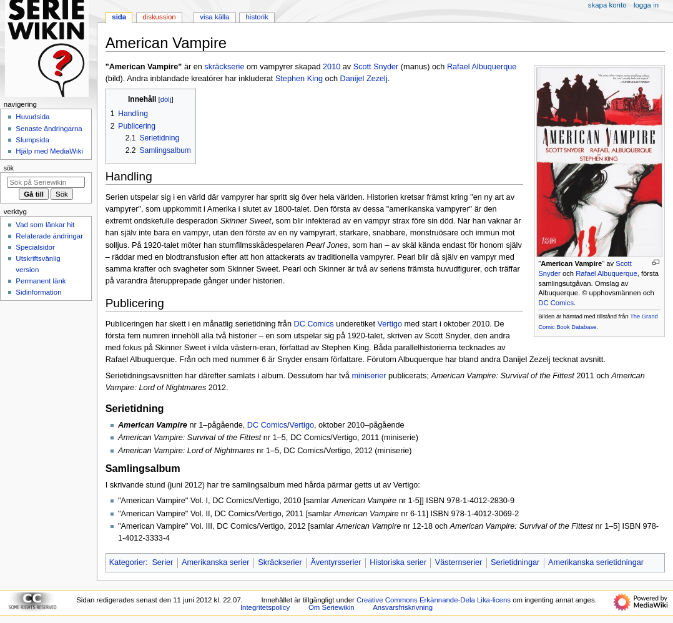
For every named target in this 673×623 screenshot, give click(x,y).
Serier (162, 562)
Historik (257, 17)
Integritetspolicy (265, 607)
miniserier (369, 375)
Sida (119, 17)
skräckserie (224, 66)
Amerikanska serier (216, 562)
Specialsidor (35, 247)
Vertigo (389, 324)
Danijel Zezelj (364, 78)
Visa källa (214, 17)
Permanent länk (41, 281)
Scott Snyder (376, 66)
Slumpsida (32, 140)
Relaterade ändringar (49, 236)
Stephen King (299, 78)
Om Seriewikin (331, 607)
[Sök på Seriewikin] (46, 182)
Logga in (646, 5)
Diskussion (158, 17)
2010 (331, 66)
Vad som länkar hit (45, 224)
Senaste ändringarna (49, 128)
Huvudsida (32, 116)
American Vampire (571, 263)
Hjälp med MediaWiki (49, 151)
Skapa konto (607, 5)
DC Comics (556, 303)
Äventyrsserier (335, 562)
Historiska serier (398, 562)
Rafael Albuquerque (606, 273)
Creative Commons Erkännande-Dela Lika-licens (433, 600)
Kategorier (127, 562)
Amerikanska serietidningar (596, 562)
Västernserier (458, 562)
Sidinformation (38, 292)
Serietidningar (515, 562)
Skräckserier (280, 562)
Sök (9, 168)
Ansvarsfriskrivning (403, 607)
